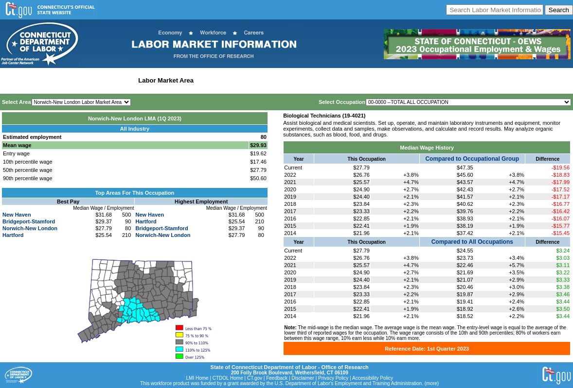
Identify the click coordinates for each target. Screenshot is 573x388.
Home (11, 80)
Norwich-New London (29, 228)
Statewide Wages (50, 80)
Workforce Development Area (240, 80)
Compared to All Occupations (472, 241)
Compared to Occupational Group (472, 158)
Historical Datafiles (314, 80)
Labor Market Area (166, 80)
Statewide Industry (106, 80)
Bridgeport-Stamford (28, 221)
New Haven (16, 215)
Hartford (12, 235)
